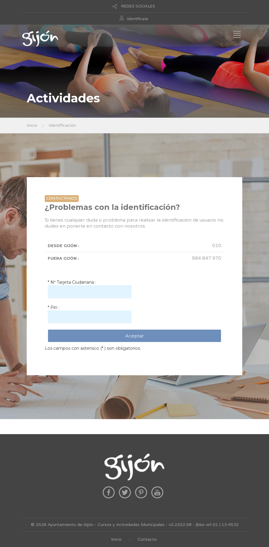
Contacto (147, 539)
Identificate (137, 19)
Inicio (32, 125)
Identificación (62, 125)
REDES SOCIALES (138, 6)
